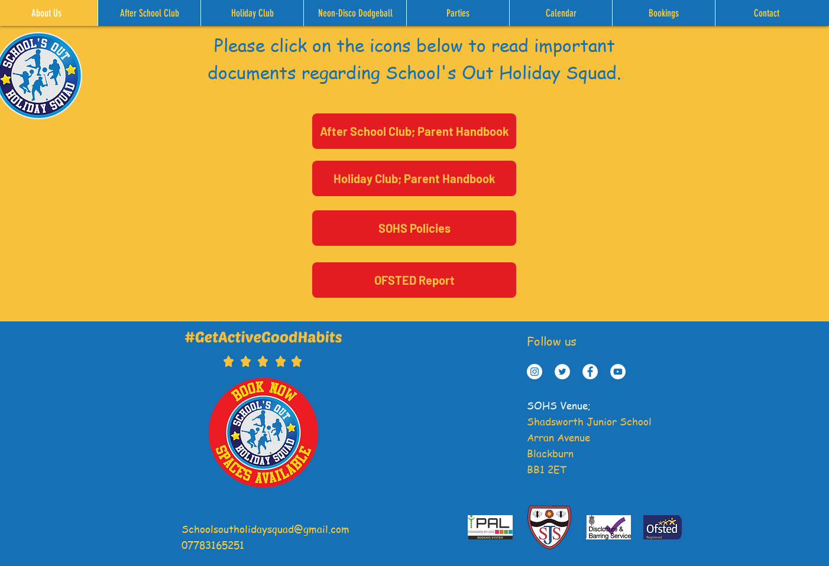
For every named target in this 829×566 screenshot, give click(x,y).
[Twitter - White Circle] (562, 371)
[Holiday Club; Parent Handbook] (414, 178)
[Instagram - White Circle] (534, 371)
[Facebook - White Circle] (590, 371)
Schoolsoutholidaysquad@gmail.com (265, 529)
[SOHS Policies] (414, 228)
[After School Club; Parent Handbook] (414, 131)
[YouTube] (618, 371)
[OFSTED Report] (414, 280)
